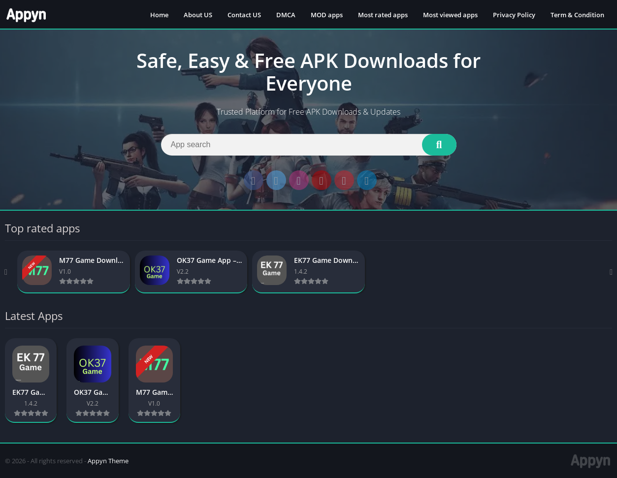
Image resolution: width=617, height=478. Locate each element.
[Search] (308, 145)
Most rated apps (383, 14)
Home (159, 14)
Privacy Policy (514, 14)
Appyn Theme (108, 460)
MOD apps (327, 14)
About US (198, 14)
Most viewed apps (450, 14)
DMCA (285, 14)
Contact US (244, 14)
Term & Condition (577, 14)
